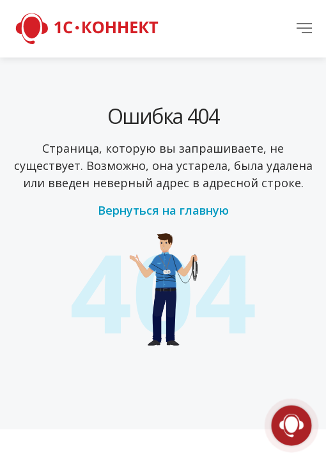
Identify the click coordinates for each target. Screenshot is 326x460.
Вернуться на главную (163, 210)
